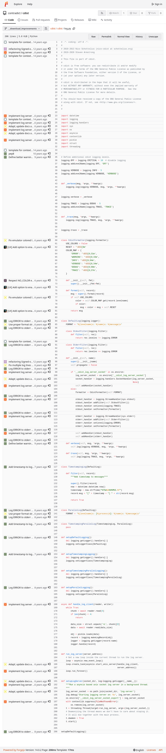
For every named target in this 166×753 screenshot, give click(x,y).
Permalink (106, 36)
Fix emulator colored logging (24, 240)
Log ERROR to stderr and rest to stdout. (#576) (34, 321)
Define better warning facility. (25, 157)
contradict (14, 13)
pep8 (11, 153)
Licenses (151, 750)
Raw (94, 36)
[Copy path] (73, 28)
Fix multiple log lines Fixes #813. (26, 365)
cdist (26, 13)
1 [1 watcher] (124, 13)
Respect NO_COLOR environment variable (31, 280)
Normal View (123, 36)
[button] (46, 28)
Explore (18, 4)
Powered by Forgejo (14, 750)
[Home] (6, 4)
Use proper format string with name (28, 324)
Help (29, 4)
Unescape (153, 36)
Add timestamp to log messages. (26, 466)
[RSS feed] (102, 13)
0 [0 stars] (142, 13)
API (160, 750)
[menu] (138, 750)
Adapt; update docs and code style (27, 126)
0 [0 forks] (160, 13)
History (139, 36)
